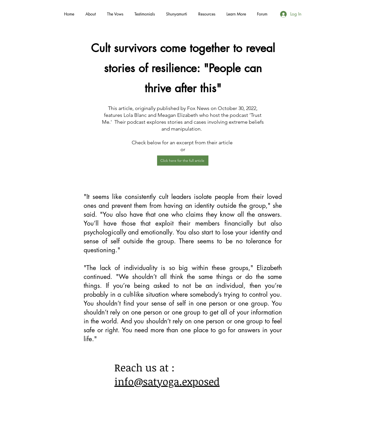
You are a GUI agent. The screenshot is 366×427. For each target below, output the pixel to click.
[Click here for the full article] (182, 160)
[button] (236, 14)
